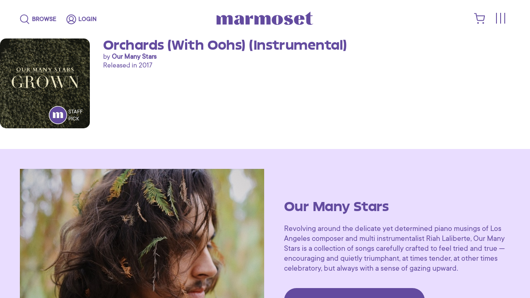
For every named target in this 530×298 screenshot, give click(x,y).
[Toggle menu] (500, 18)
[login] (81, 19)
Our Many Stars (134, 56)
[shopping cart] (479, 22)
